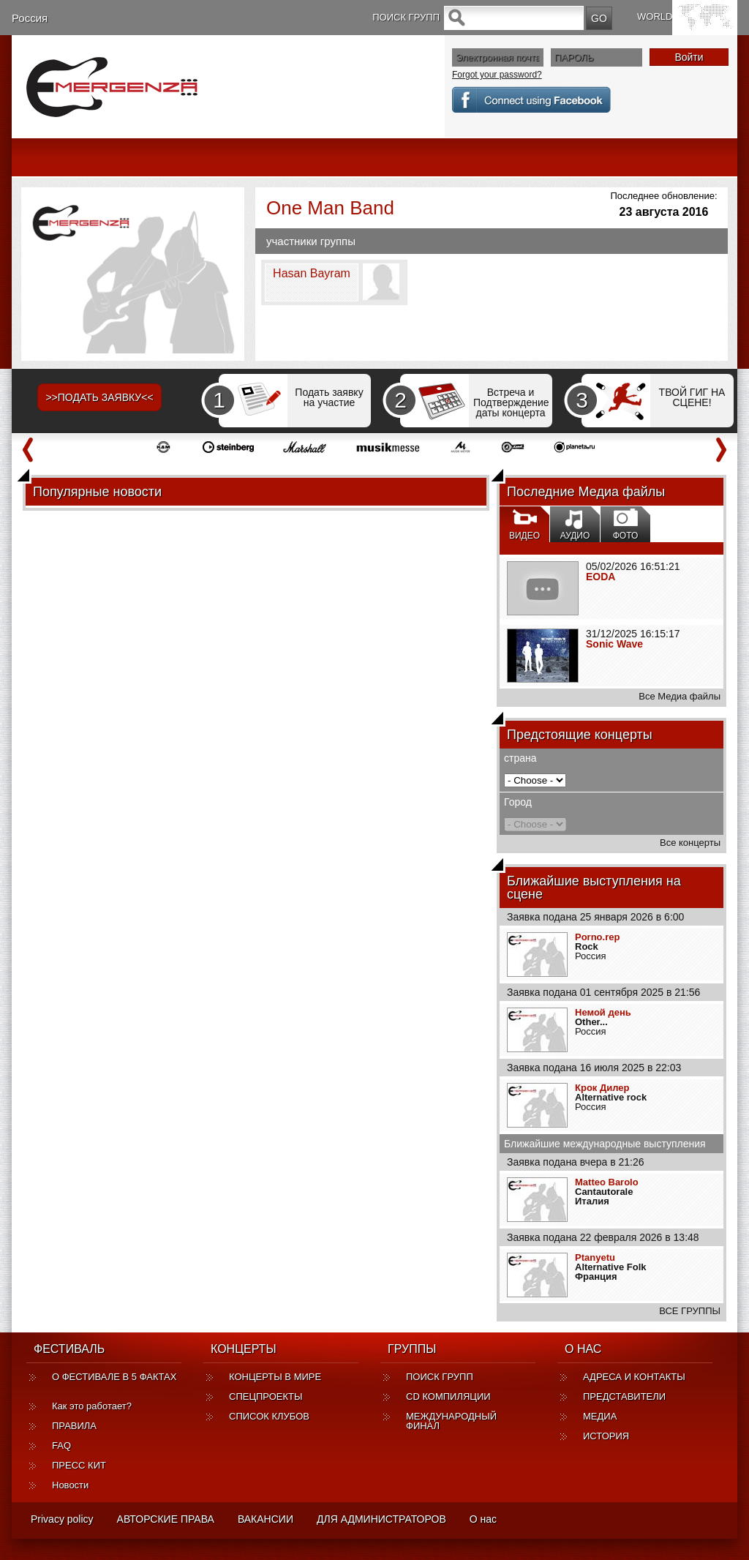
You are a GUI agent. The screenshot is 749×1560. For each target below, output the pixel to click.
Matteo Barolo (607, 1182)
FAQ (61, 1445)
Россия (30, 18)
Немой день (603, 1012)
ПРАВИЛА (74, 1425)
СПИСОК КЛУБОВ (269, 1416)
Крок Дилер (602, 1087)
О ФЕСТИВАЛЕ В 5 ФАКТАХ (114, 1381)
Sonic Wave (614, 644)
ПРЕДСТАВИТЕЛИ (624, 1396)
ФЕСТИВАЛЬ (69, 1349)
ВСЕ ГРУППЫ (689, 1311)
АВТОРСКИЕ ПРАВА (165, 1519)
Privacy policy (62, 1519)
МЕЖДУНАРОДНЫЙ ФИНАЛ (451, 1421)
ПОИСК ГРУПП (439, 1376)
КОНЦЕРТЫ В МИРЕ (275, 1376)
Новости (70, 1485)
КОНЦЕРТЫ (243, 1349)
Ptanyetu (595, 1257)
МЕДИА (600, 1416)
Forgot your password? (497, 75)
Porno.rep (597, 936)
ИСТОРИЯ (606, 1435)
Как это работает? (92, 1405)
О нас (483, 1519)
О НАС (583, 1349)
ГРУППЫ (412, 1349)
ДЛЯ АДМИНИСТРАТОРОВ (381, 1519)
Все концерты (690, 842)
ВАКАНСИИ (265, 1519)
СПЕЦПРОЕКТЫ (266, 1396)
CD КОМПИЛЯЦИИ (448, 1396)
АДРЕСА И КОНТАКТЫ (634, 1376)
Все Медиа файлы (679, 696)
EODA (600, 576)
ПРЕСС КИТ (79, 1465)
